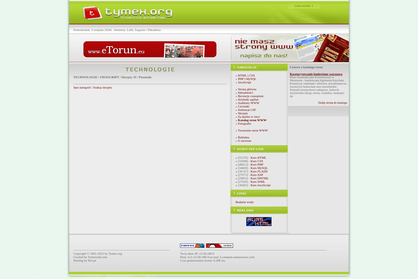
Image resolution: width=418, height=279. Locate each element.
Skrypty (243, 113)
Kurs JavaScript (261, 185)
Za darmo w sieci (249, 116)
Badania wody (245, 202)
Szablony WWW (248, 103)
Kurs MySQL (259, 168)
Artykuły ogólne (248, 99)
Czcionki (243, 106)
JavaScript (244, 82)
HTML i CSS (246, 75)
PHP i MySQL (247, 78)
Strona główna (247, 89)
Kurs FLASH (259, 171)
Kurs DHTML (260, 178)
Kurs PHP (257, 164)
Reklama (243, 137)
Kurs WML (258, 181)
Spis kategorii (82, 87)
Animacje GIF (247, 109)
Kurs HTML (258, 157)
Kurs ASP (257, 174)
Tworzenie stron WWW (253, 130)
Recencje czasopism (250, 96)
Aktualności (245, 92)
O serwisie (244, 140)
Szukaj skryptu (102, 87)
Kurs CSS (257, 161)
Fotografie (244, 123)
